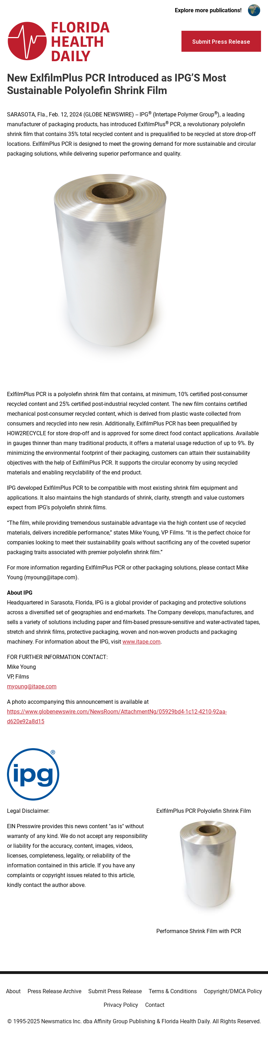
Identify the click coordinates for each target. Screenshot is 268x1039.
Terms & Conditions (173, 991)
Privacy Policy (121, 1005)
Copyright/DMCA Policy (233, 991)
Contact (154, 1005)
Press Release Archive (54, 991)
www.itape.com (141, 641)
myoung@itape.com (32, 686)
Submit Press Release (115, 991)
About (13, 991)
